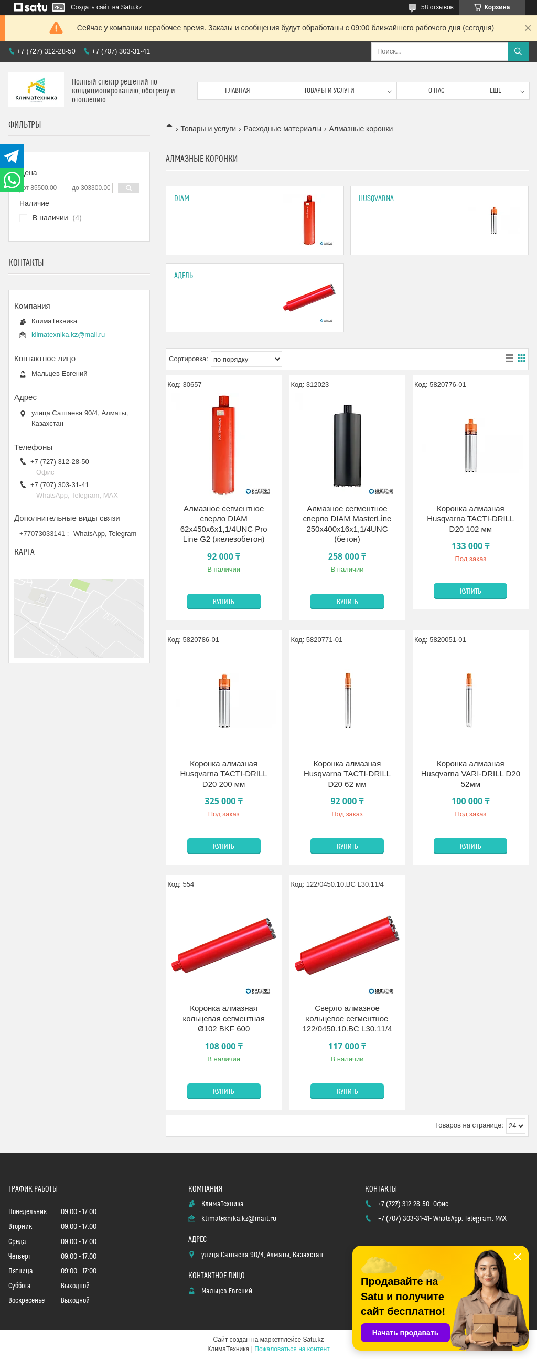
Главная (237, 91)
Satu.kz (313, 1339)
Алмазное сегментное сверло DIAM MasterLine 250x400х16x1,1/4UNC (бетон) (347, 524)
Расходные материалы (282, 128)
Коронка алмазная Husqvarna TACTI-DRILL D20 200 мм (223, 773)
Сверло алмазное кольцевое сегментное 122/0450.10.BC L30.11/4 (347, 1018)
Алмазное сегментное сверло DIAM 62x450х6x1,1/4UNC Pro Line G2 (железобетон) (223, 524)
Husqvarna (376, 198)
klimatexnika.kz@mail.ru (68, 335)
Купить (223, 602)
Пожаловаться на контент (291, 1349)
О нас (436, 91)
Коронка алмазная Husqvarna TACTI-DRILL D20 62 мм (347, 773)
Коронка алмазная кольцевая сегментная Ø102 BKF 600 (223, 1018)
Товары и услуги (329, 91)
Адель (183, 275)
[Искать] (518, 51)
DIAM (181, 198)
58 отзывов (437, 7)
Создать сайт (90, 7)
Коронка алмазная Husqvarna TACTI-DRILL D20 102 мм (470, 518)
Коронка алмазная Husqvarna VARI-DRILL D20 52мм (470, 773)
